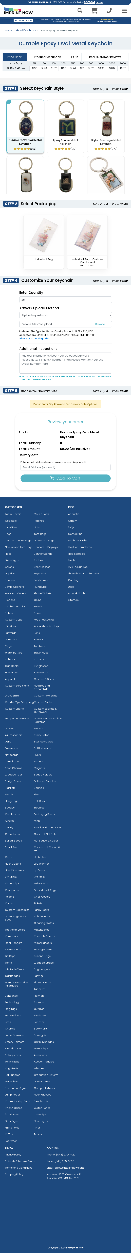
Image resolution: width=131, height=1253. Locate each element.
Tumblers (39, 646)
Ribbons (10, 600)
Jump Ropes (13, 1094)
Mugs (8, 646)
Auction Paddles (44, 1061)
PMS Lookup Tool (78, 567)
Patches (39, 520)
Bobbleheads (42, 916)
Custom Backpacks (17, 910)
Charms (10, 1028)
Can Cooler (12, 666)
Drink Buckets (42, 1081)
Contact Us (75, 534)
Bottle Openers (14, 587)
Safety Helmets (14, 1042)
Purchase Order (77, 540)
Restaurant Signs (15, 1088)
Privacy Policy (13, 1154)
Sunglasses (41, 666)
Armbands (40, 1055)
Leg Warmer (41, 863)
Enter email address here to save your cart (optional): (53, 462)
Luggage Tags (14, 774)
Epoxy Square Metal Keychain (65, 142)
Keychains (40, 573)
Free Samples (76, 554)
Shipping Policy (14, 1174)
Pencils (9, 794)
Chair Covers (42, 896)
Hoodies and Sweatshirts (42, 687)
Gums (8, 857)
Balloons (10, 659)
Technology (12, 1002)
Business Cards (43, 741)
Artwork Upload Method (39, 308)
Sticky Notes (41, 735)
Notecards (11, 755)
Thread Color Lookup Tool (83, 573)
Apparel (10, 679)
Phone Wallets (42, 593)
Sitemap (73, 600)
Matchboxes (41, 929)
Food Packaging (44, 619)
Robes (9, 613)
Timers (38, 1134)
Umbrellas (40, 857)
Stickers (39, 560)
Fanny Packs (41, 910)
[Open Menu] (123, 10)
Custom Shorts (14, 708)
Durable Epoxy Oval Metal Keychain (25, 142)
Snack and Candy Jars (48, 827)
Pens (37, 633)
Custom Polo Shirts (45, 695)
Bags (8, 534)
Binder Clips (12, 883)
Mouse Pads (41, 514)
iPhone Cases (13, 1108)
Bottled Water (42, 748)
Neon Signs (12, 560)
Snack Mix (11, 847)
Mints (37, 820)
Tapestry (39, 989)
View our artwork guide (34, 338)
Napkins (10, 573)
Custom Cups (13, 619)
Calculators (12, 761)
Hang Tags (11, 801)
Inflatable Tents (14, 969)
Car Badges (12, 976)
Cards (9, 903)
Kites (8, 1022)
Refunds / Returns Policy (20, 1161)
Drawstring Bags (44, 540)
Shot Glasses (42, 567)
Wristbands (41, 883)
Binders (38, 761)
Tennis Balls (12, 1061)
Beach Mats (41, 1101)
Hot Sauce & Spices (46, 840)
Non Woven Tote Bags (18, 547)
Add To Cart (65, 478)
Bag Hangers (42, 969)
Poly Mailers (41, 580)
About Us (73, 514)
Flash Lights (41, 1121)
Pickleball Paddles (45, 781)
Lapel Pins (11, 527)
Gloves (9, 728)
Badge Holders (43, 774)
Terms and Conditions (18, 1167)
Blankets (10, 788)
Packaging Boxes (44, 814)
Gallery (72, 520)
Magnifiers (11, 1081)
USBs (8, 741)
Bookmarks (41, 1028)
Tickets (38, 903)
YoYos (9, 1134)
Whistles (39, 1068)
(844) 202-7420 (65, 1154)
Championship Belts (17, 1101)
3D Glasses (12, 1114)
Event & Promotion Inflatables (16, 984)
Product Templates (80, 547)
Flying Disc (40, 587)
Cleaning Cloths (44, 923)
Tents (8, 962)
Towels (38, 606)
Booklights (40, 1035)
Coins (37, 600)
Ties (36, 794)
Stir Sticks (11, 877)
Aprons (9, 567)
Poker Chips (41, 1048)
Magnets (39, 768)
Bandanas (11, 995)
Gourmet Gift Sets (45, 834)
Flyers (37, 755)
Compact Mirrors (44, 1088)
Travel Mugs (41, 652)
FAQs (71, 527)
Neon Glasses (42, 1094)
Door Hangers (13, 943)
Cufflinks (39, 1009)
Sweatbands (13, 949)
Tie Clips (10, 956)
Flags (8, 554)
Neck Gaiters (13, 863)
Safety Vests (13, 1055)
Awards (9, 820)
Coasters (11, 520)
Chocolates (12, 834)
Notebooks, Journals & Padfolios (48, 720)
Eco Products (13, 1015)
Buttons (39, 639)
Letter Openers (14, 1035)
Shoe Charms (13, 768)
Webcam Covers (15, 593)
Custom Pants (43, 702)
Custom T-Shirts (44, 679)
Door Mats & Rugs (45, 890)
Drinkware (11, 639)
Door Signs (11, 1121)
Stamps (39, 1002)
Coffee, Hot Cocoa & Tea (47, 848)
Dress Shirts (12, 695)
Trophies (39, 807)
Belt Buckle (40, 801)
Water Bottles (13, 652)
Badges (10, 807)
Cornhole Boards (44, 936)
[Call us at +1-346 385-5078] (109, 11)
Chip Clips (40, 1114)
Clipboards (12, 890)
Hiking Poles (12, 1127)
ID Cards (39, 659)
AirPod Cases (13, 1048)
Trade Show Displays (46, 626)
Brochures (40, 1015)
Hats (37, 527)
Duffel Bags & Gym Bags (16, 918)
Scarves (39, 788)
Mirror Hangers (43, 943)
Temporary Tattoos (17, 718)
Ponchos (39, 1022)
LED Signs (10, 626)
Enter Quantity (31, 292)
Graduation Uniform (46, 1075)
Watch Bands (42, 1108)
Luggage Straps (44, 962)
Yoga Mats (11, 1068)
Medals (38, 728)
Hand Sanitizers (14, 870)
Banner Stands (43, 554)
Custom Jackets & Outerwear (45, 710)
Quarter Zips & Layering (19, 702)
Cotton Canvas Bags (18, 540)
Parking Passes (43, 949)
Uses (71, 587)
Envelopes (11, 748)
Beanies (10, 580)
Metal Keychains (26, 30)
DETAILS (99, 2)
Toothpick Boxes (15, 929)
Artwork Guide (76, 593)
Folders (9, 896)
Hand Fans (11, 672)
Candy (9, 827)
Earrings (39, 976)
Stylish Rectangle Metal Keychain (106, 142)
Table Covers (13, 514)
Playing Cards (42, 982)
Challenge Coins (15, 606)
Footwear (11, 1141)
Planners (39, 995)
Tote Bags (40, 534)
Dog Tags (11, 1009)
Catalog (73, 580)
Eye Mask (39, 877)
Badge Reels (13, 781)
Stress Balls (41, 672)
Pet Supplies (12, 1075)
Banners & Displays (46, 547)
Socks (37, 613)
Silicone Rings (42, 956)
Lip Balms (39, 870)
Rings (37, 1127)
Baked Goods (13, 840)
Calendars (11, 936)
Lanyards (10, 633)
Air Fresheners (13, 735)
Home (8, 30)
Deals (71, 560)
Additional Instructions (38, 348)
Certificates (12, 814)
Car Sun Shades (44, 1042)
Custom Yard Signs (17, 685)
